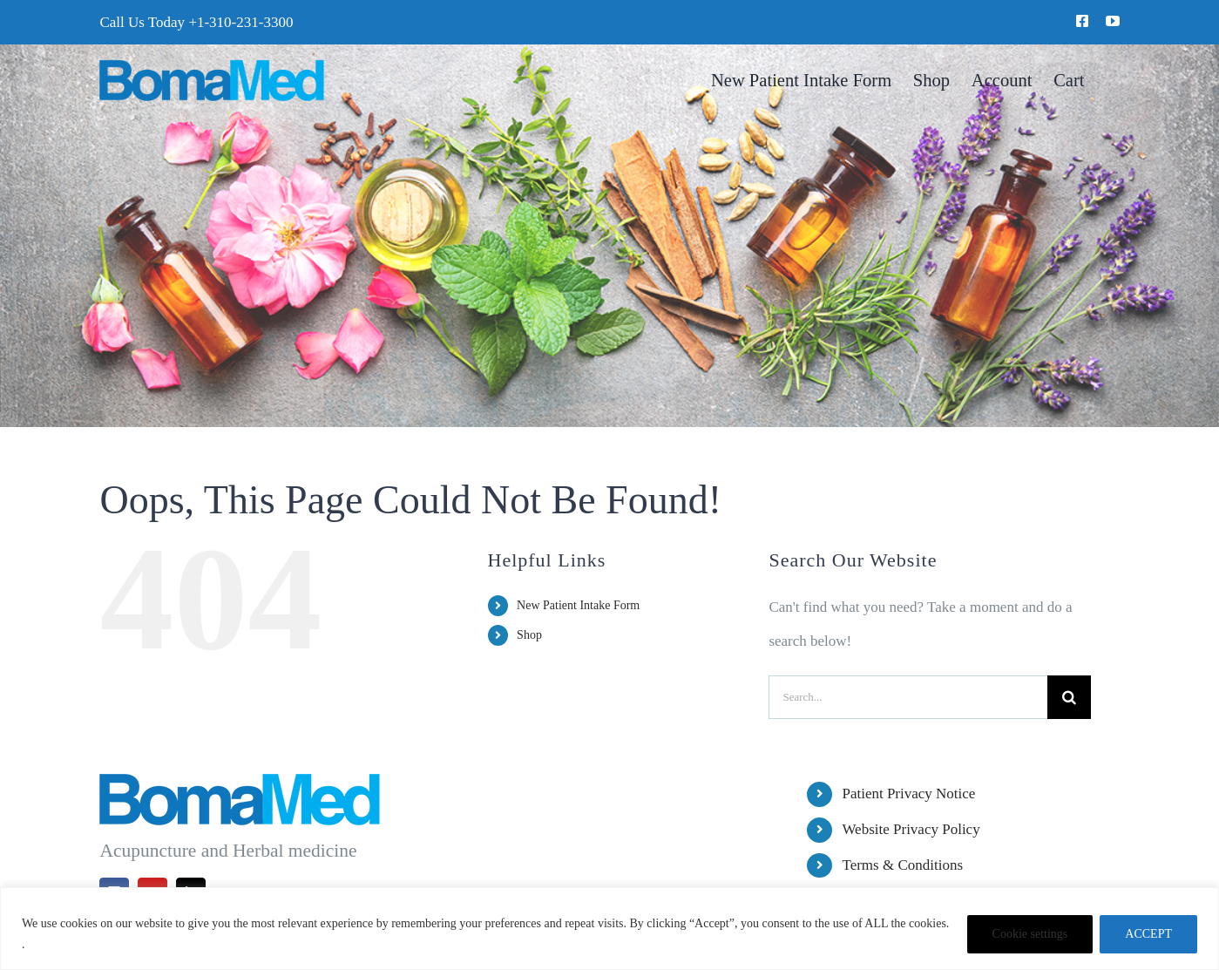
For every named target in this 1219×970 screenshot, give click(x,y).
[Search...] (908, 697)
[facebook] (1082, 21)
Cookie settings (1030, 933)
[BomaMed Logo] (211, 66)
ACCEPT (1148, 933)
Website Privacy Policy (910, 829)
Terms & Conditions (902, 865)
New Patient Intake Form (578, 605)
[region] (609, 928)
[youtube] (1113, 21)
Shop (529, 634)
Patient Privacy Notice (908, 793)
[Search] (1069, 697)
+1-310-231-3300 (240, 22)
